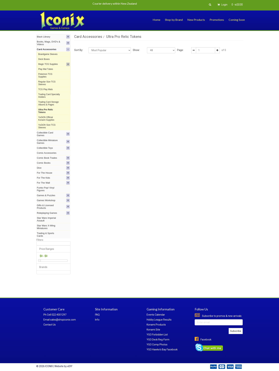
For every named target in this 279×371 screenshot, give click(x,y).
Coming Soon (237, 19)
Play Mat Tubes (45, 69)
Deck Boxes (44, 59)
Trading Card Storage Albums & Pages (48, 103)
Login (221, 4)
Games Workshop (53, 200)
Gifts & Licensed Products (53, 206)
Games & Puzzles (53, 195)
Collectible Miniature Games (53, 141)
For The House (53, 173)
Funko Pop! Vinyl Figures (45, 189)
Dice (53, 168)
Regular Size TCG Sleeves (47, 83)
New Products (196, 19)
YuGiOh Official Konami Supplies (46, 118)
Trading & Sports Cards (45, 234)
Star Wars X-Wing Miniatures (46, 227)
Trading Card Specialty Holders (49, 95)
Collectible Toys (53, 148)
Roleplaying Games (53, 213)
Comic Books (53, 163)
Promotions (217, 19)
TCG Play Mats (45, 89)
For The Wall (53, 183)
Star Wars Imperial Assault (46, 219)
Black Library (53, 37)
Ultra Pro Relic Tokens (45, 111)
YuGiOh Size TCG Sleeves (47, 126)
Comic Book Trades (53, 158)
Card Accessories (53, 49)
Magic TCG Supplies (54, 64)
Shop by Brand (174, 19)
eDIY (69, 366)
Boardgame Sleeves (47, 54)
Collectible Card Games (53, 134)
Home (156, 19)
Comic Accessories (46, 153)
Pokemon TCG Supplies (45, 75)
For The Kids (53, 178)
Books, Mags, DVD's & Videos (53, 43)
